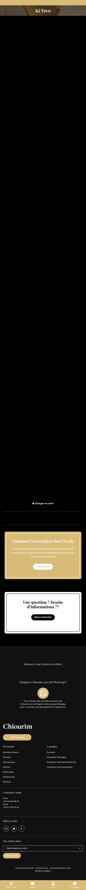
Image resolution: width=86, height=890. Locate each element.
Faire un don (43, 566)
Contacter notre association (60, 767)
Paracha (7, 757)
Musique (7, 782)
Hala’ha (6, 767)
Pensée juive (9, 762)
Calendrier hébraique (56, 757)
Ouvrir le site (12, 856)
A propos (51, 752)
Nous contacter (43, 617)
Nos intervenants (11, 752)
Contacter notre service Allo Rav (61, 762)
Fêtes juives (8, 772)
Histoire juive (9, 777)
